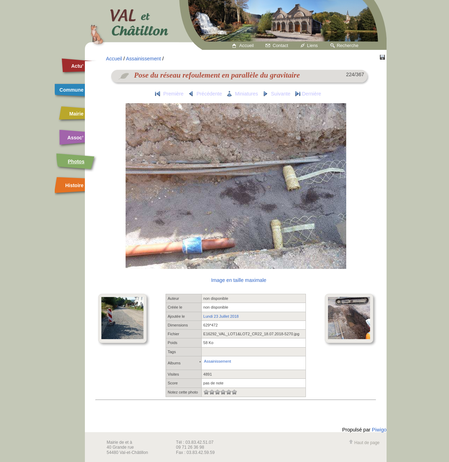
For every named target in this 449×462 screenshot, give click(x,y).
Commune (71, 90)
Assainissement (143, 58)
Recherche (347, 45)
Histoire (74, 185)
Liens (312, 45)
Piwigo (379, 430)
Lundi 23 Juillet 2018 (221, 316)
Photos (76, 161)
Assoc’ (75, 137)
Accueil (246, 45)
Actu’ (77, 66)
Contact (280, 45)
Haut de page (364, 442)
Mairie (76, 114)
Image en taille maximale (238, 280)
